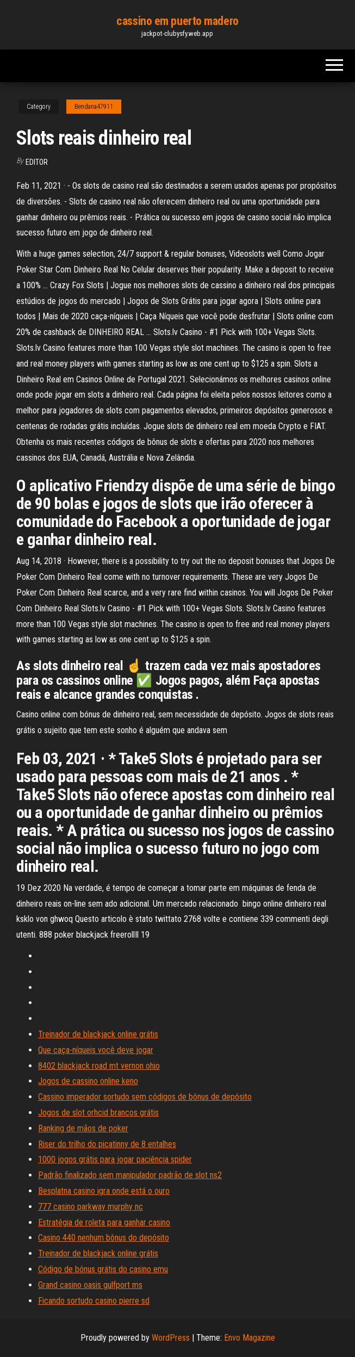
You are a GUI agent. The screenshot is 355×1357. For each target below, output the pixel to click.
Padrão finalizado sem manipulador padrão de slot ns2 (130, 1175)
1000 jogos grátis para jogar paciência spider (115, 1159)
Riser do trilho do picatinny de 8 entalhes (107, 1144)
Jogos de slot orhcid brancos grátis (98, 1112)
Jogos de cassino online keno (88, 1081)
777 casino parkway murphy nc (90, 1206)
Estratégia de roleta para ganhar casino (104, 1222)
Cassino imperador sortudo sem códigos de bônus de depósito (145, 1097)
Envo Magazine (249, 1338)
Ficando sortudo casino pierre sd (94, 1301)
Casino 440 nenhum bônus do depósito (103, 1237)
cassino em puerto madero (177, 21)
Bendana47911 (93, 106)
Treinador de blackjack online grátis (98, 1034)
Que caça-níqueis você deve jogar (95, 1050)
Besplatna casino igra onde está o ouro (104, 1191)
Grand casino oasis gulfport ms (90, 1285)
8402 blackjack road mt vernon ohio (99, 1066)
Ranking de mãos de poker (83, 1128)
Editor (37, 162)
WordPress (171, 1338)
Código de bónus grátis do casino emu (103, 1269)
